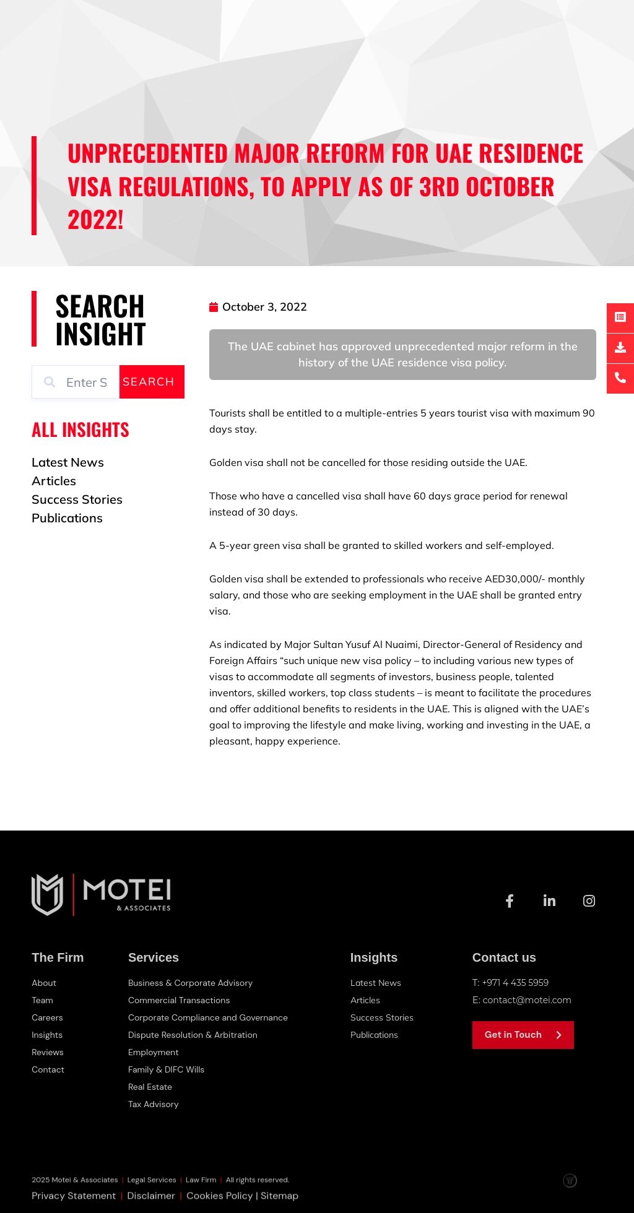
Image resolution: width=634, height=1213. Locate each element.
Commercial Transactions (179, 1000)
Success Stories (386, 1017)
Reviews (49, 1052)
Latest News (380, 982)
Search (149, 381)
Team (43, 1000)
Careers (48, 1017)
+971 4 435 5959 (518, 982)
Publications (380, 1034)
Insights (48, 1035)
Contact (49, 1069)
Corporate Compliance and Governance (211, 1017)
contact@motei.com (530, 1000)
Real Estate (148, 1087)
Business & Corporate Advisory (192, 983)
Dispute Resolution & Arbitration (194, 1035)
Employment (152, 1052)
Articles (369, 1000)
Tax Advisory (152, 1104)
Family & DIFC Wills (166, 1069)
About (45, 983)
